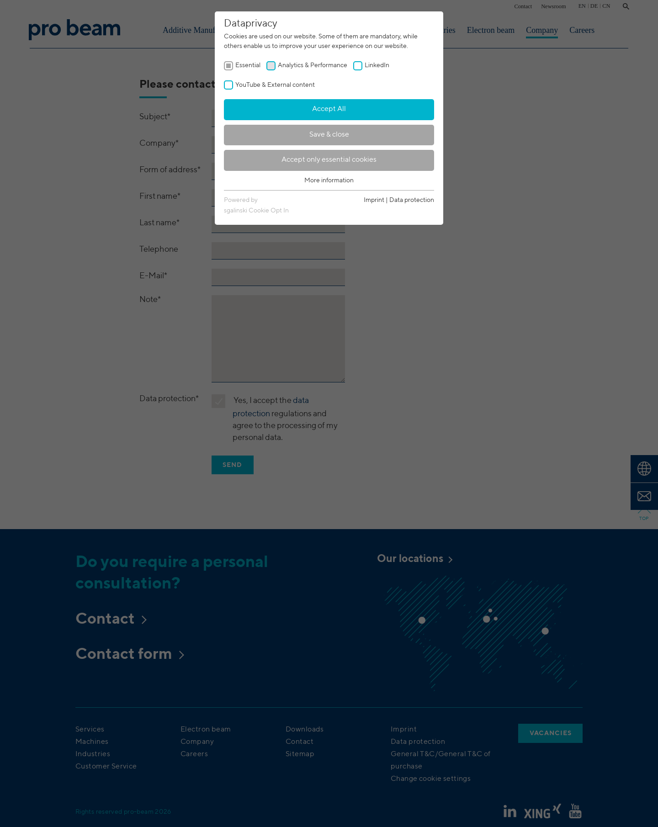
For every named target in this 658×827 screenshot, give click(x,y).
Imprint (374, 200)
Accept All (329, 109)
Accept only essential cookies (329, 160)
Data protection (411, 200)
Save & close (329, 134)
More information (329, 180)
